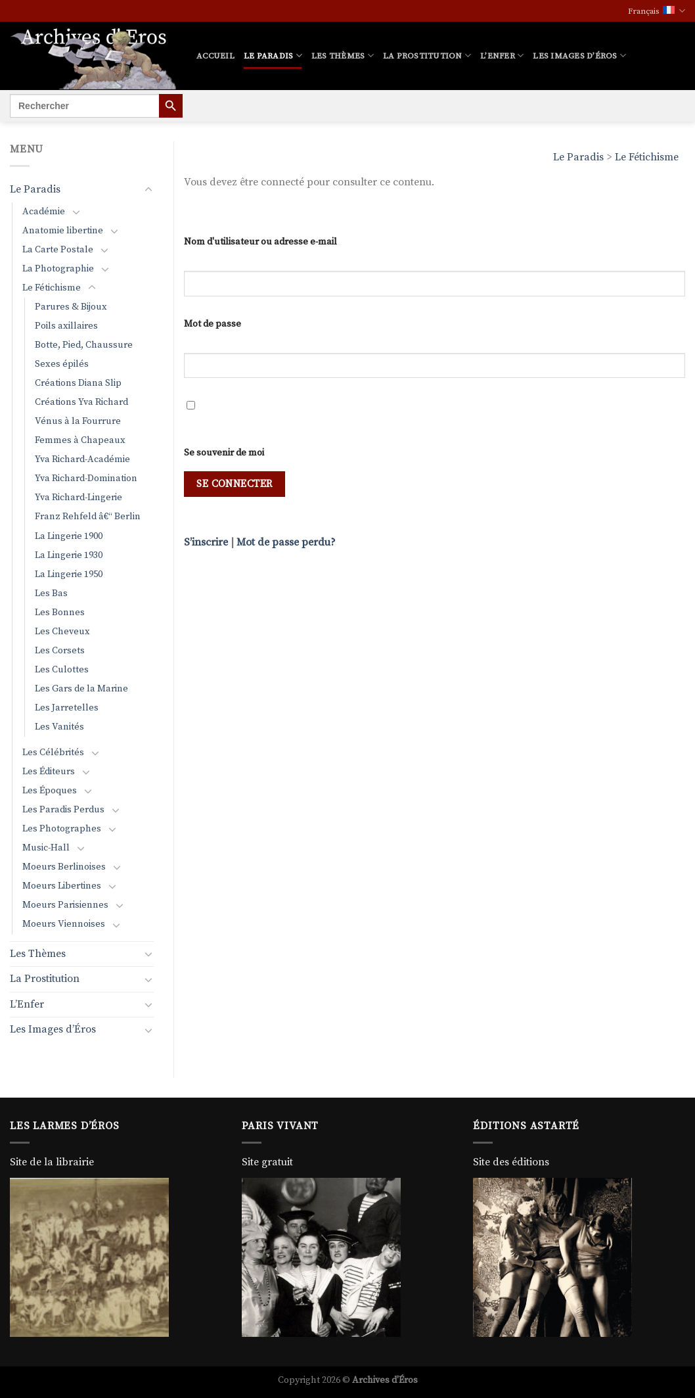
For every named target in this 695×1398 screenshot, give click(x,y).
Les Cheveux (62, 632)
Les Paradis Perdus (63, 810)
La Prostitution (427, 55)
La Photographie (58, 269)
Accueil (215, 56)
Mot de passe (212, 324)
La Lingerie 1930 (68, 555)
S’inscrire (206, 542)
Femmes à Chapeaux (80, 440)
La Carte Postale (57, 250)
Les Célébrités (53, 752)
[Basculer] (148, 190)
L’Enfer (502, 55)
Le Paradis (273, 55)
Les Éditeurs (48, 772)
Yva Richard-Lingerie (78, 497)
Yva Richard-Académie (82, 459)
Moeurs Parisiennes (65, 905)
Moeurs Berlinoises (64, 867)
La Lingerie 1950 (68, 574)
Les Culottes (62, 670)
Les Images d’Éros (579, 55)
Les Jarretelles (67, 708)
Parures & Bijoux (71, 307)
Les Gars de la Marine (81, 689)
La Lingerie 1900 (68, 536)
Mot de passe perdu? (286, 542)
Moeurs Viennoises (63, 924)
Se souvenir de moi (224, 453)
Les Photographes (61, 829)
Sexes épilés (62, 364)
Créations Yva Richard (81, 402)
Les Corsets (60, 651)
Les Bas (51, 593)
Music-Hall (46, 848)
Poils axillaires (66, 326)
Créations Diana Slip (78, 383)
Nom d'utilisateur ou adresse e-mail (260, 242)
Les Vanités (59, 727)
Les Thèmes (342, 55)
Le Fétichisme (647, 157)
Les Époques (49, 791)
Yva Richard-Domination (86, 478)
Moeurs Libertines (61, 886)
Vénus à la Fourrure (78, 421)
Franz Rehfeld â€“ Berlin (88, 517)
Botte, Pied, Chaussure (84, 345)
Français (656, 11)
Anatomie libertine (62, 231)
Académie (43, 212)
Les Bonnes (60, 612)
